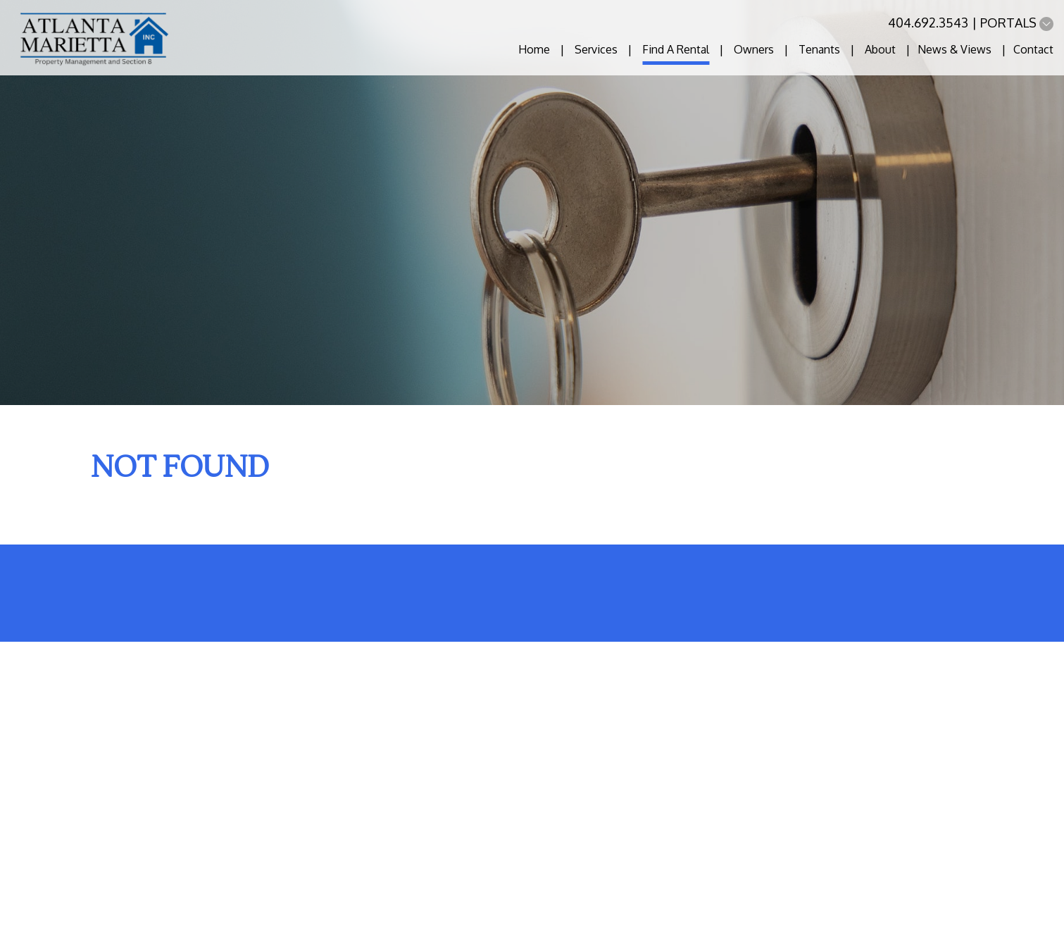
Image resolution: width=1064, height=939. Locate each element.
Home (534, 49)
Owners (754, 49)
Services (596, 49)
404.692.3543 (928, 22)
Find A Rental (675, 49)
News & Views (954, 49)
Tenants (819, 49)
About (880, 49)
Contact (1033, 49)
